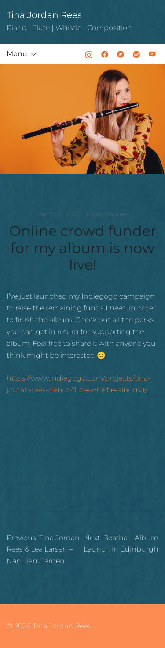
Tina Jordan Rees (44, 15)
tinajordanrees (107, 214)
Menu (17, 54)
